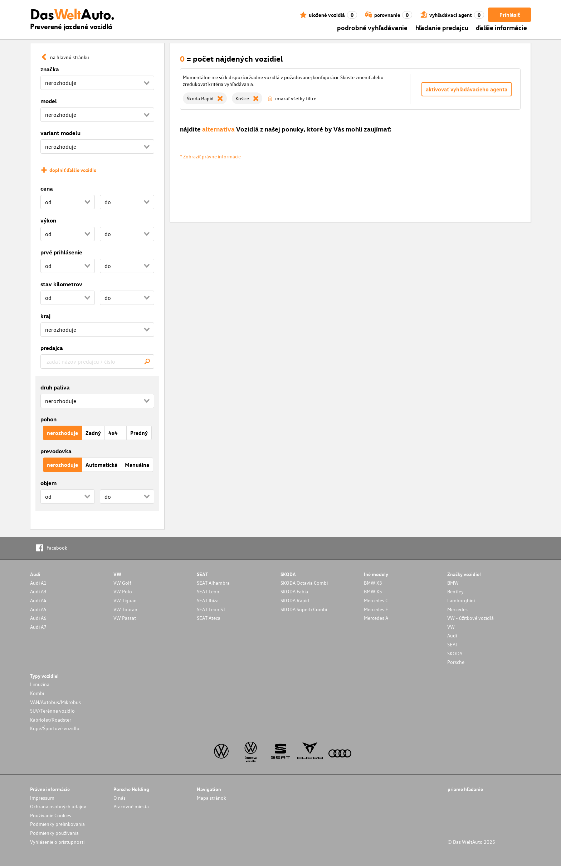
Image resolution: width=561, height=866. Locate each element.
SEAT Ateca (208, 617)
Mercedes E (376, 609)
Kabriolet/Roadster (50, 719)
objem (48, 483)
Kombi (37, 693)
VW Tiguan (125, 600)
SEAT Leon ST (211, 609)
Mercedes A (376, 617)
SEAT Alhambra (213, 582)
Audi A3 (38, 591)
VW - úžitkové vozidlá (470, 617)
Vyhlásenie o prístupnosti (57, 841)
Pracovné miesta (131, 806)
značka (49, 69)
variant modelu (60, 133)
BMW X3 (373, 582)
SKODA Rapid (294, 600)
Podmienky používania (54, 832)
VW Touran (125, 609)
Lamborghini (461, 600)
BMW (453, 582)
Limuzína (39, 684)
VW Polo (122, 591)
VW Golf (122, 582)
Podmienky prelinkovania (57, 823)
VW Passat (124, 617)
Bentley (455, 591)
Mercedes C (376, 600)
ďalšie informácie (501, 27)
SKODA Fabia (294, 591)
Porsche (455, 662)
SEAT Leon (208, 591)
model (48, 101)
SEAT (452, 644)
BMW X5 (373, 591)
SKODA (454, 653)
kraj (45, 316)
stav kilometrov (61, 284)
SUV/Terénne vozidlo (52, 710)
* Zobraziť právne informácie (210, 156)
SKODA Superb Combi (303, 609)
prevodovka (56, 451)
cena (46, 188)
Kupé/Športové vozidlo (54, 728)
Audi (452, 635)
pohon (48, 419)
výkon (48, 220)
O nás (119, 797)
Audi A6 (38, 617)
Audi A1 (38, 582)
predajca (51, 347)
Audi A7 (38, 626)
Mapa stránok (211, 797)
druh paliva (55, 387)
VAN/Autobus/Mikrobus (55, 702)
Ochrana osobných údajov (58, 806)
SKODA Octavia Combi (304, 582)
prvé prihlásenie (61, 252)
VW (451, 626)
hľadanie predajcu (441, 27)
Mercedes (457, 609)
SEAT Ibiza (208, 600)
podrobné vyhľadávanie (372, 27)
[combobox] (97, 361)
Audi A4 (38, 600)
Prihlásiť (509, 14)
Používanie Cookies (50, 815)
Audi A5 (38, 609)
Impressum (42, 797)
